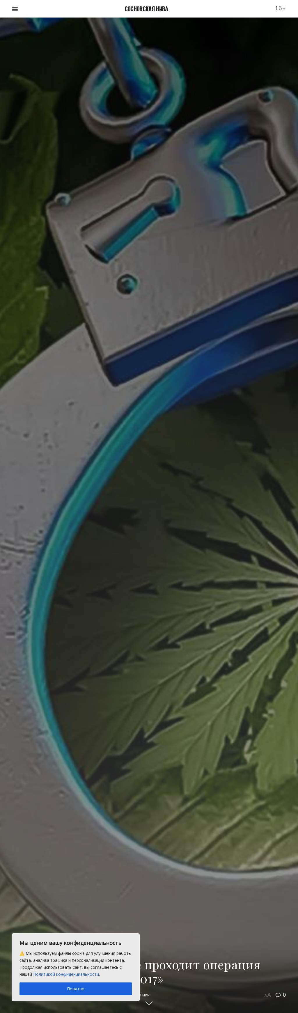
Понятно (75, 988)
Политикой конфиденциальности (66, 974)
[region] (76, 967)
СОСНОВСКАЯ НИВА (146, 9)
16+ (280, 8)
